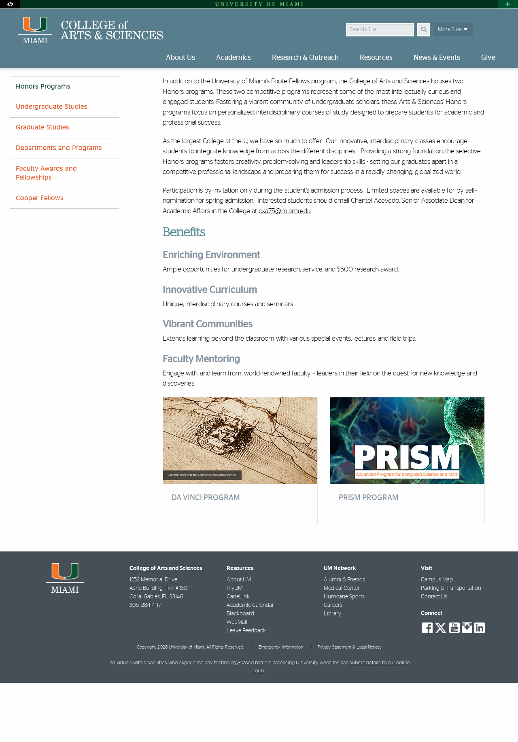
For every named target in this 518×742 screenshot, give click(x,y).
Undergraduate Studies (51, 166)
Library (332, 673)
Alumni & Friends (344, 639)
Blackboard (240, 673)
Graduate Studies (42, 186)
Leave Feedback (246, 690)
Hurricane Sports (344, 656)
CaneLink (238, 656)
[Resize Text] (482, 82)
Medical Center (342, 647)
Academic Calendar (250, 664)
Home (17, 87)
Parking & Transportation (451, 647)
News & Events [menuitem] (437, 57)
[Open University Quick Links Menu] (508, 4)
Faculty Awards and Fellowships (46, 232)
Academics (48, 87)
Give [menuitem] (488, 57)
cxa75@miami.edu (285, 270)
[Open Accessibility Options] (10, 4)
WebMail (237, 681)
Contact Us (434, 656)
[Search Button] (423, 29)
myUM (234, 647)
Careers (333, 664)
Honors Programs (43, 145)
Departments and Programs (59, 207)
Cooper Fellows (40, 257)
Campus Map (437, 639)
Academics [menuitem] (233, 57)
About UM (239, 639)
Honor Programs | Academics (106, 87)
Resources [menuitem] (376, 57)
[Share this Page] (501, 82)
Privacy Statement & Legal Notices (350, 706)
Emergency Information (281, 706)
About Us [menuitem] (180, 57)
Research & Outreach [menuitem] (305, 57)
